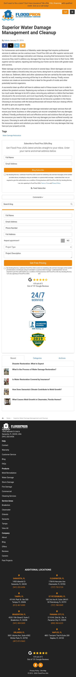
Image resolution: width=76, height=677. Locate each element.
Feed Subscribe (38, 188)
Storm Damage (8, 482)
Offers (4, 547)
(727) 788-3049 (57, 605)
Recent (13, 358)
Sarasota (5, 519)
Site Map (43, 671)
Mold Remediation (9, 473)
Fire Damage (7, 487)
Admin (6, 40)
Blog (4, 459)
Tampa (4, 524)
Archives (62, 358)
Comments (38, 197)
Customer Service (9, 454)
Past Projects (7, 560)
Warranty (5, 450)
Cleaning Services (9, 496)
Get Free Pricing (38, 263)
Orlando (5, 514)
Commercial (7, 491)
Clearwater (6, 510)
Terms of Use (45, 183)
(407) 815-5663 (19, 641)
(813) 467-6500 (19, 605)
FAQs (4, 464)
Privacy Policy (56, 183)
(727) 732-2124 (57, 587)
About (4, 537)
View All (5, 528)
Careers (5, 556)
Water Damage (8, 477)
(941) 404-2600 (19, 623)
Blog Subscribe (38, 170)
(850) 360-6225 (57, 623)
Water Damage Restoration (12, 135)
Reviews (5, 551)
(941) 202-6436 (19, 587)
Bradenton (6, 505)
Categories (37, 358)
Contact (5, 445)
